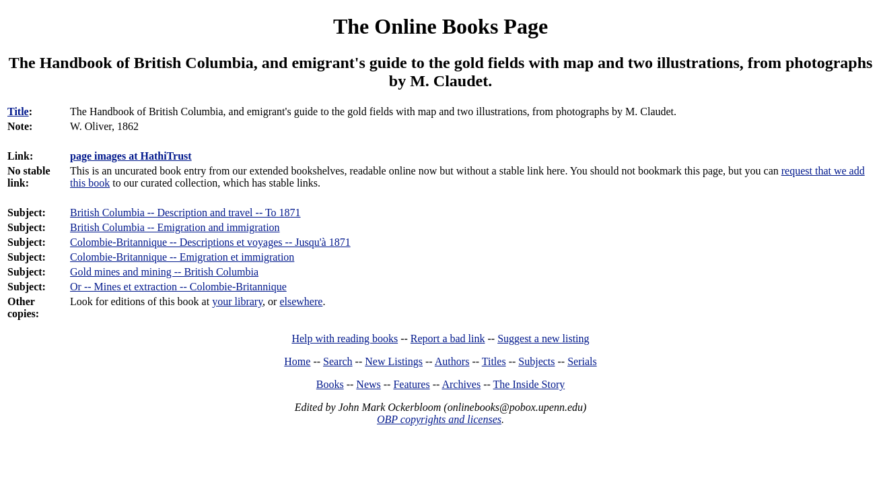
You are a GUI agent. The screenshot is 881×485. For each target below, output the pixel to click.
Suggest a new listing (543, 338)
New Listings (394, 361)
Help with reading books (344, 338)
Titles (494, 361)
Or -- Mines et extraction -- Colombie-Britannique (178, 286)
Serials (582, 361)
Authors (452, 361)
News (368, 384)
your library (237, 301)
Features (411, 384)
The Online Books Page (440, 26)
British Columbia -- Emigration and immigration (175, 227)
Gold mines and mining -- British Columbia (164, 272)
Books (330, 384)
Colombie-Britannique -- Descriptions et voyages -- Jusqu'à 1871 (210, 242)
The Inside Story (529, 384)
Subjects (536, 361)
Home (297, 361)
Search (338, 361)
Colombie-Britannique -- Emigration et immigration (182, 257)
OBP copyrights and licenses (439, 419)
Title (18, 111)
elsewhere (300, 301)
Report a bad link (448, 338)
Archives (461, 384)
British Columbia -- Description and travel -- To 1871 (185, 212)
